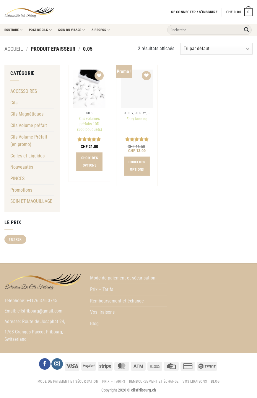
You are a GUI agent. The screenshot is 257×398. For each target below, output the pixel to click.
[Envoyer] (246, 30)
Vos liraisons (102, 312)
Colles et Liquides (27, 156)
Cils (13, 103)
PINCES (17, 178)
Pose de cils (40, 30)
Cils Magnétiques (26, 114)
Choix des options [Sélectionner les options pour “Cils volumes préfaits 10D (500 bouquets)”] (89, 161)
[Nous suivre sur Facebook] (44, 364)
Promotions (21, 190)
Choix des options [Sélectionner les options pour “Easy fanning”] (136, 166)
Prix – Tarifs (101, 289)
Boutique (13, 30)
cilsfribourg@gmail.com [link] (39, 311)
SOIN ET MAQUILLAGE (31, 201)
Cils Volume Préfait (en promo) (28, 140)
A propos (101, 30)
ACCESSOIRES (23, 91)
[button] (194, 12)
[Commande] (216, 49)
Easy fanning (136, 118)
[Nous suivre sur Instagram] (57, 364)
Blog (94, 323)
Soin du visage (71, 30)
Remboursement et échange (117, 301)
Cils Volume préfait (28, 125)
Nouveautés (21, 167)
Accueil (13, 49)
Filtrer (15, 239)
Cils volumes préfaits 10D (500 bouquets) (89, 124)
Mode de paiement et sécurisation (122, 278)
